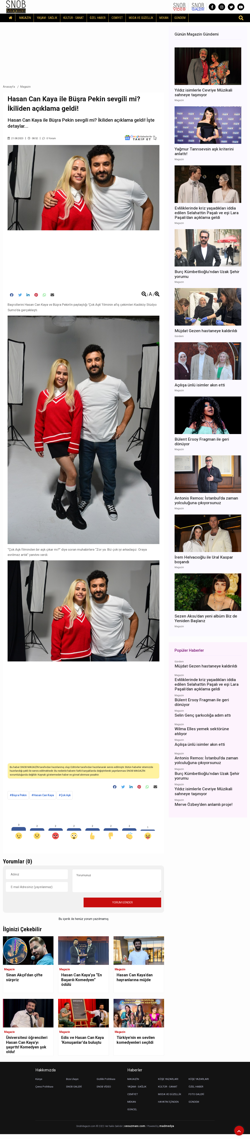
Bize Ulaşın (73, 1083)
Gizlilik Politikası (106, 1083)
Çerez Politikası (44, 1091)
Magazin (25, 86)
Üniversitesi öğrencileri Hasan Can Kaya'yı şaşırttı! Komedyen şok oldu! (28, 1048)
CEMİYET (117, 18)
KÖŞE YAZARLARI (169, 1083)
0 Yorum (52, 138)
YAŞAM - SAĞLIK (47, 18)
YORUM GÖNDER (122, 904)
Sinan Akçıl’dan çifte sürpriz (26, 980)
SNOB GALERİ (74, 1091)
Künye (39, 1083)
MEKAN (163, 18)
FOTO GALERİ (197, 1099)
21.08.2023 (16, 138)
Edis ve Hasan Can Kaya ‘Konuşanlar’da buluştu (81, 1045)
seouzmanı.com (134, 1131)
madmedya (166, 1131)
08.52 (34, 138)
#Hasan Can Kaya (42, 797)
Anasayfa (9, 86)
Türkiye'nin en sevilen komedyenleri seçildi (138, 1043)
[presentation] (35, 904)
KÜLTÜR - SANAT (73, 18)
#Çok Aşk (65, 797)
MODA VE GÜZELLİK (141, 18)
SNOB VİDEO (104, 1091)
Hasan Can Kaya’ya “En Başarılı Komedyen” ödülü (80, 983)
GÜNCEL (132, 1114)
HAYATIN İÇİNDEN (169, 1106)
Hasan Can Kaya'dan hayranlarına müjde (136, 980)
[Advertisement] (83, 52)
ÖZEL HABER (98, 18)
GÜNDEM (179, 18)
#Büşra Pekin (18, 797)
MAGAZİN (25, 18)
